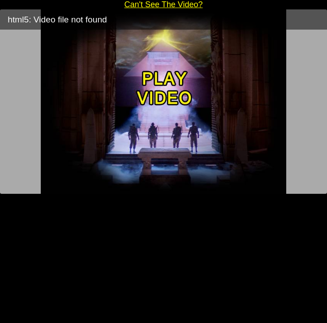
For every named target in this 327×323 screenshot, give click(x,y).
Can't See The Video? (164, 4)
